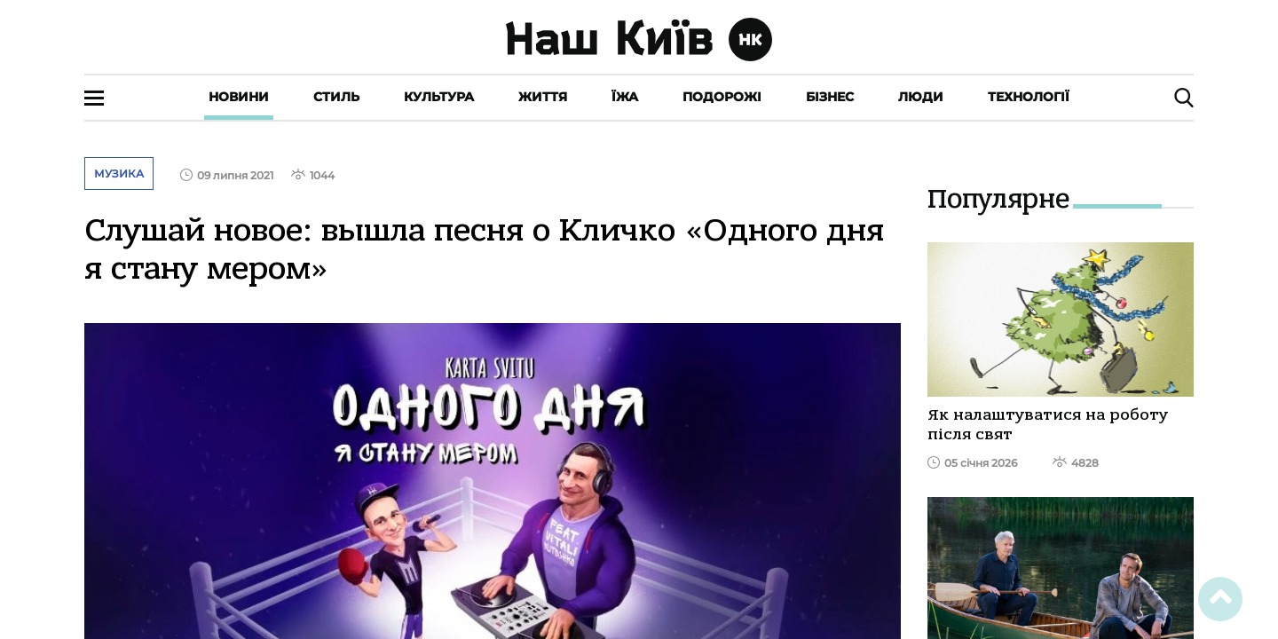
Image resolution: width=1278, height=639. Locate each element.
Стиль (336, 97)
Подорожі (721, 97)
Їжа (624, 97)
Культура (439, 97)
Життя (542, 97)
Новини (239, 97)
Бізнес (830, 97)
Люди (920, 97)
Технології (1028, 97)
